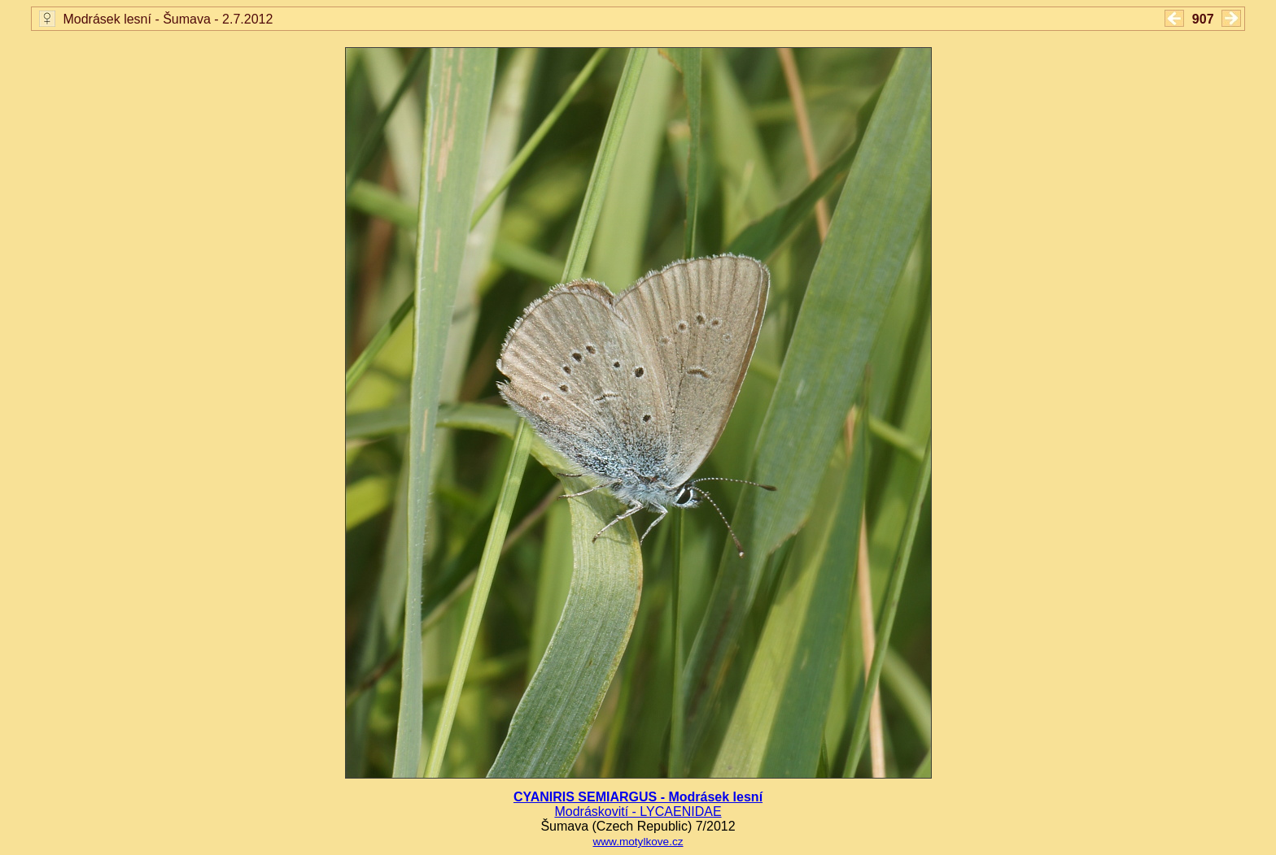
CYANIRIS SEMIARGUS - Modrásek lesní (638, 797)
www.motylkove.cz (637, 841)
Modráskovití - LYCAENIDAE (637, 811)
